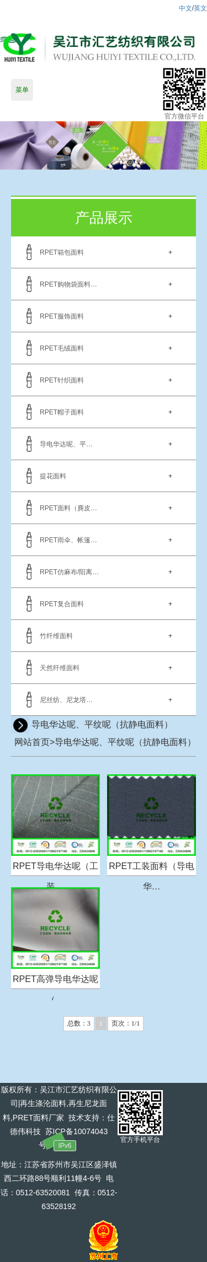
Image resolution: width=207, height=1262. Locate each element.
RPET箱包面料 (62, 252)
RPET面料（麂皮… (68, 508)
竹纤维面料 (56, 636)
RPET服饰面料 (62, 316)
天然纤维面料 (59, 668)
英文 (200, 8)
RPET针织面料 (62, 380)
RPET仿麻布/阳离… (69, 572)
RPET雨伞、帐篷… (68, 540)
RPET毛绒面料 (62, 348)
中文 (185, 8)
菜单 (22, 90)
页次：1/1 (126, 1023)
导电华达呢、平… (66, 444)
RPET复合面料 (62, 604)
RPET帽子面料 (62, 412)
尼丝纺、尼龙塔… (66, 700)
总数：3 (79, 1023)
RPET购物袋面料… (68, 284)
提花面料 (53, 476)
